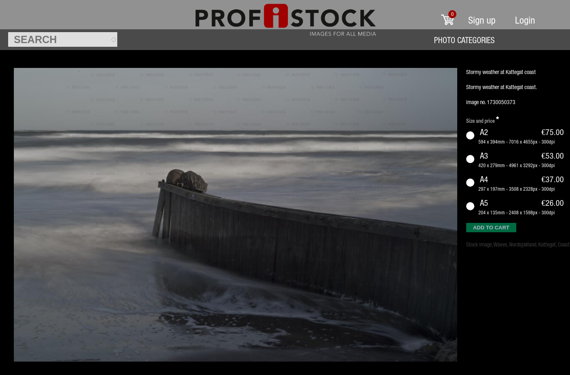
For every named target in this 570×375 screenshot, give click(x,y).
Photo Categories (464, 40)
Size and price (482, 119)
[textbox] (62, 39)
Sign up (481, 20)
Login (525, 20)
